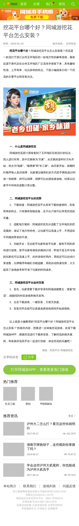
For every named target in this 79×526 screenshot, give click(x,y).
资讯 (62, 4)
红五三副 (10, 403)
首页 (23, 4)
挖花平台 (55, 350)
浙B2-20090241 (54, 498)
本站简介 (9, 486)
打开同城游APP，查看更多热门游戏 (39, 370)
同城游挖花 (66, 350)
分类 (36, 4)
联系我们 (29, 486)
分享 (31, 357)
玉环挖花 (71, 43)
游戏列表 (49, 486)
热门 (50, 4)
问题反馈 (69, 486)
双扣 (28, 403)
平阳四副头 (46, 403)
